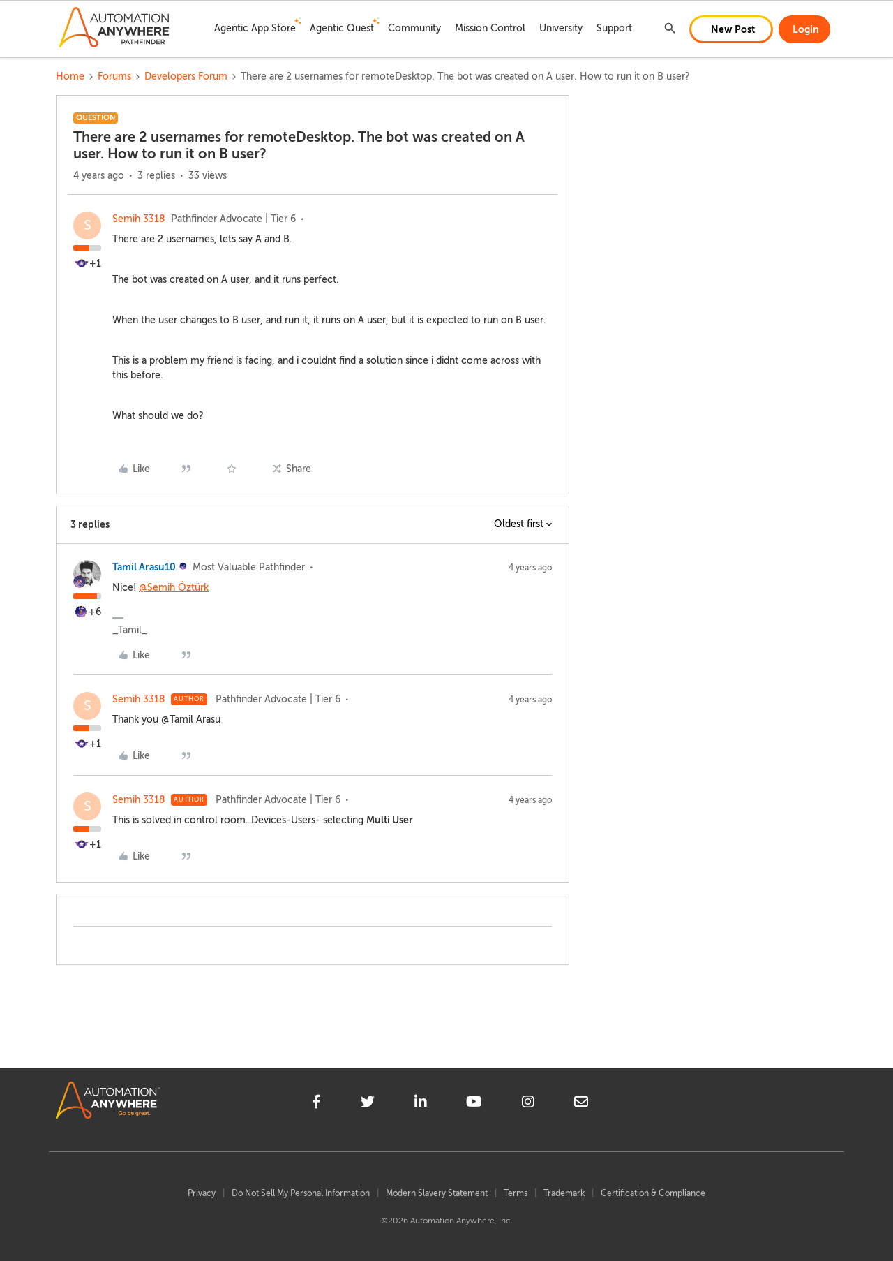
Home (70, 76)
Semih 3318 (138, 219)
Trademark (564, 1193)
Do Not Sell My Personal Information (301, 1193)
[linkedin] (420, 1104)
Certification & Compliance (653, 1193)
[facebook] (316, 1104)
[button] (731, 29)
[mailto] (581, 1104)
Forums (114, 76)
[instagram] (528, 1104)
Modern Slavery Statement (437, 1193)
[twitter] (368, 1104)
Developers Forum (185, 76)
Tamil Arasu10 (144, 567)
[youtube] (474, 1104)
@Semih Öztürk (174, 587)
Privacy (202, 1193)
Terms (515, 1193)
